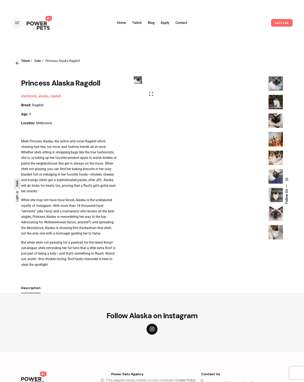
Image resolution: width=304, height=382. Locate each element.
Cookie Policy (185, 365)
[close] (202, 365)
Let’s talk (282, 23)
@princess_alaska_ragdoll (41, 96)
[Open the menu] (17, 23)
